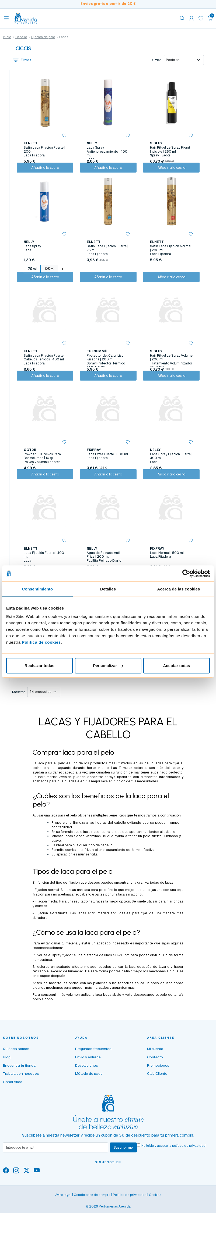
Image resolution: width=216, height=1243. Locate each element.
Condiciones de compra (92, 1232)
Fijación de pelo (43, 37)
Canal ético (12, 1118)
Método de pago (89, 1110)
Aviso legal (63, 1232)
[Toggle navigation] (6, 18)
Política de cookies (41, 642)
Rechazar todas (39, 665)
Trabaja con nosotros (21, 1110)
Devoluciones (86, 1101)
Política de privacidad (130, 1232)
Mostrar (18, 728)
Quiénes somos (16, 1085)
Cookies (155, 1232)
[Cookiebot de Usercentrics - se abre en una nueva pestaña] (186, 573)
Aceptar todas (176, 665)
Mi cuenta (155, 1085)
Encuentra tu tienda (19, 1101)
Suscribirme (124, 1184)
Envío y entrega (88, 1093)
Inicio (7, 37)
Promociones (158, 1101)
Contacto (155, 1093)
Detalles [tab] (108, 588)
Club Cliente (157, 1110)
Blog (7, 1093)
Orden (156, 60)
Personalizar (108, 665)
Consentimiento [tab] (37, 588)
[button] (210, 18)
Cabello (21, 37)
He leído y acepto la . (176, 1182)
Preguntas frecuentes (93, 1085)
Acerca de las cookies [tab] (178, 588)
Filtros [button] (22, 61)
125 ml (48, 276)
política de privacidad (191, 1182)
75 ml (31, 276)
